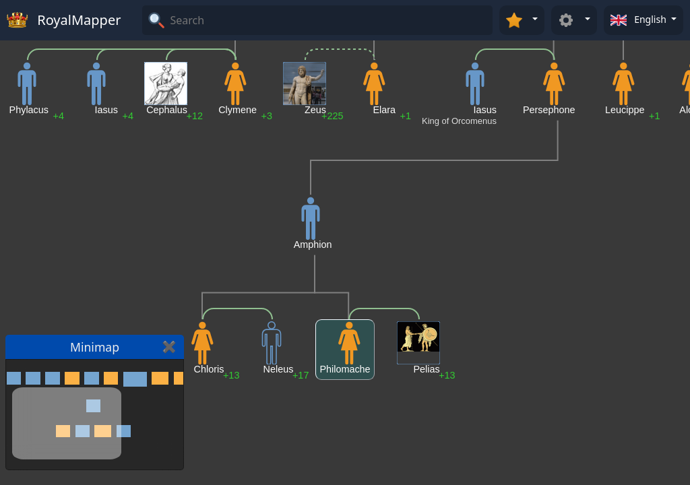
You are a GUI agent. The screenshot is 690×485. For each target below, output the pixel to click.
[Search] (329, 20)
